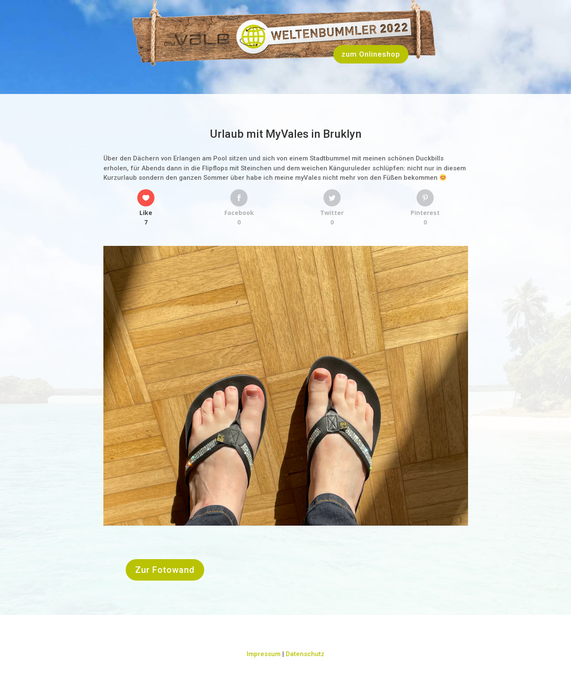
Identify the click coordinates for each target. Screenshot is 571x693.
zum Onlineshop (370, 54)
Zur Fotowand (165, 570)
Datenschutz (305, 654)
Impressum (264, 654)
